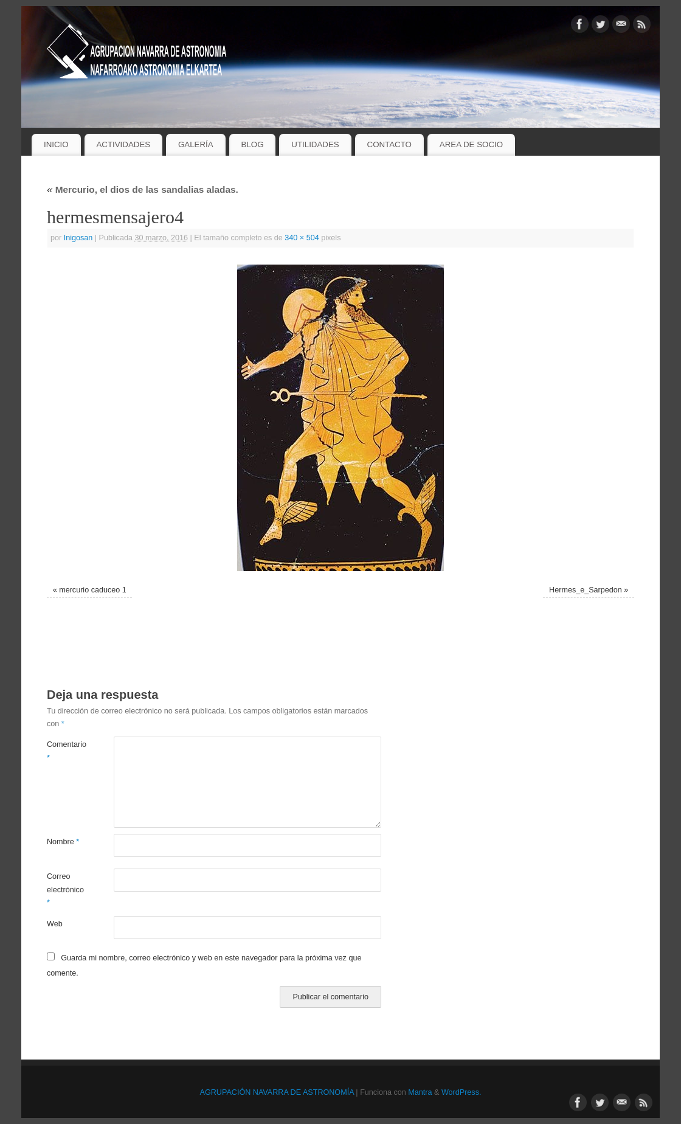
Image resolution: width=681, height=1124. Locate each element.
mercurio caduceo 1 (92, 590)
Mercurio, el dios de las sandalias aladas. (142, 189)
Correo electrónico (63, 889)
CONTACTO (389, 144)
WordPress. (461, 1092)
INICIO (56, 144)
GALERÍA (195, 144)
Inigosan (78, 238)
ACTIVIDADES (123, 144)
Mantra (420, 1092)
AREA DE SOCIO (471, 144)
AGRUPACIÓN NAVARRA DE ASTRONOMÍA (277, 1092)
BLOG (252, 144)
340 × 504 (302, 238)
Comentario (63, 750)
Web (55, 924)
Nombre (63, 842)
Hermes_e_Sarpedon (585, 590)
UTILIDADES (315, 144)
